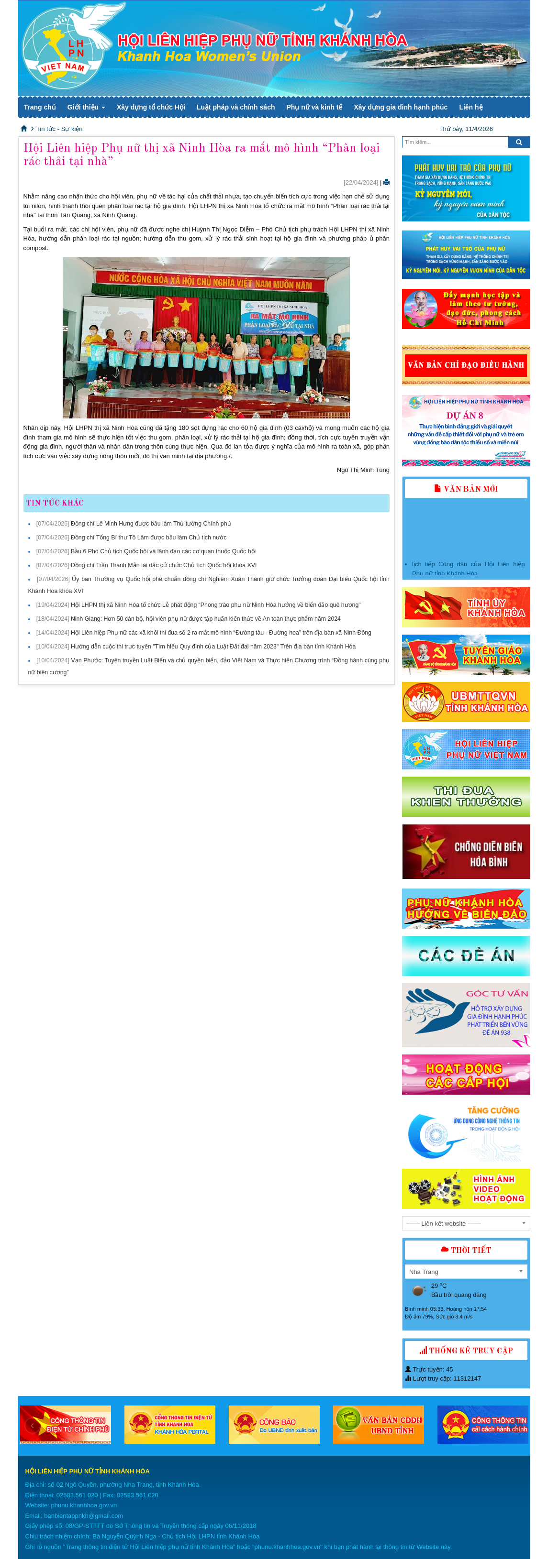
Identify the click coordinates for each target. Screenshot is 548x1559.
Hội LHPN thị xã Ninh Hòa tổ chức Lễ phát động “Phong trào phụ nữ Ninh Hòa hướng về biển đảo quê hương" (216, 605)
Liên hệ (470, 107)
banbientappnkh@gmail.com (83, 1515)
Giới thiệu (86, 107)
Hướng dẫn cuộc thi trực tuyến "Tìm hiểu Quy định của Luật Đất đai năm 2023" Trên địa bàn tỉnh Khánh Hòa (213, 646)
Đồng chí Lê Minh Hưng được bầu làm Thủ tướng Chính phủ (151, 523)
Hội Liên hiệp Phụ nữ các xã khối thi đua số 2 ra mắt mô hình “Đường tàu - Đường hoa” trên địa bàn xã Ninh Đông (221, 632)
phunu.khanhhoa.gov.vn (84, 1505)
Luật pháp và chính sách (236, 107)
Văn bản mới (466, 490)
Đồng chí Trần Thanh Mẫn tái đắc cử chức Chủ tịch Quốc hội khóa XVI (164, 565)
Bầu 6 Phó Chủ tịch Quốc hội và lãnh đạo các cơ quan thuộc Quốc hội (163, 551)
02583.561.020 (77, 1495)
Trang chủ (40, 107)
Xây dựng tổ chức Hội (151, 107)
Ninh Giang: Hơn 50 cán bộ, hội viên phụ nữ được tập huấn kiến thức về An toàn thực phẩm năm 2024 (206, 618)
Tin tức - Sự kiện (59, 128)
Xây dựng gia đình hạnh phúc (401, 107)
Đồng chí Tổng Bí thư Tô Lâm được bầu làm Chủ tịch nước (148, 537)
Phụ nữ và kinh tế (314, 107)
